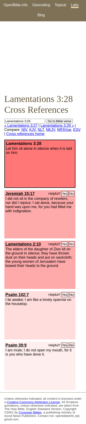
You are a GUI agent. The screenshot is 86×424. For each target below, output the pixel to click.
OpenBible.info (16, 5)
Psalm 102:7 (17, 294)
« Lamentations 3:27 (21, 125)
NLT (41, 130)
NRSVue (64, 130)
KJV (32, 130)
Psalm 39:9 (16, 345)
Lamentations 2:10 (23, 244)
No (71, 193)
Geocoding (41, 5)
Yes (64, 193)
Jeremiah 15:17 (20, 193)
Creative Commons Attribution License (33, 402)
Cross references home (25, 134)
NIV (24, 130)
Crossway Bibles (30, 412)
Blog (41, 15)
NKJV (50, 130)
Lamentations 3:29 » (57, 125)
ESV (76, 130)
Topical (60, 5)
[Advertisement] (43, 57)
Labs (75, 5)
